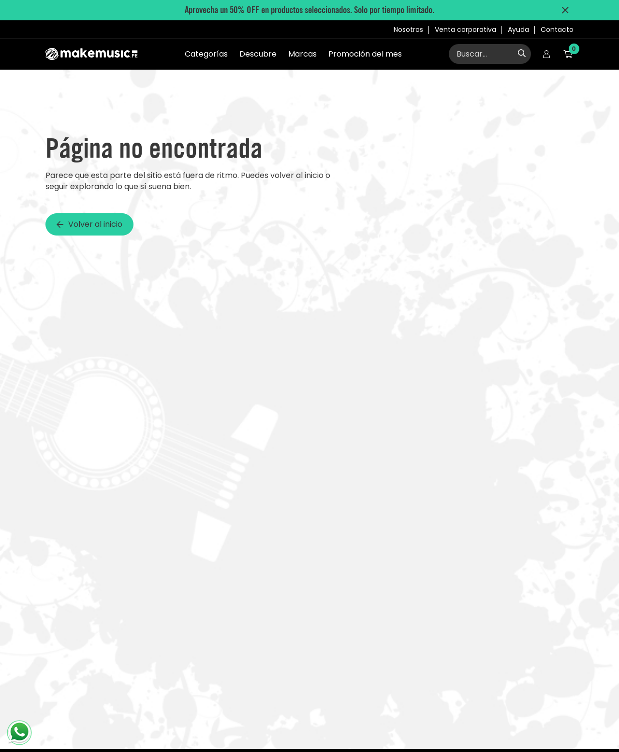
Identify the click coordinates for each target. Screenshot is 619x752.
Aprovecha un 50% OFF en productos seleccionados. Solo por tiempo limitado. (309, 9)
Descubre (258, 54)
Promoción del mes (365, 53)
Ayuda (518, 29)
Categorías (206, 54)
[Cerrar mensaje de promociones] (565, 10)
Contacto (557, 29)
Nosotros (408, 29)
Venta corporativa (465, 29)
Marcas (302, 54)
